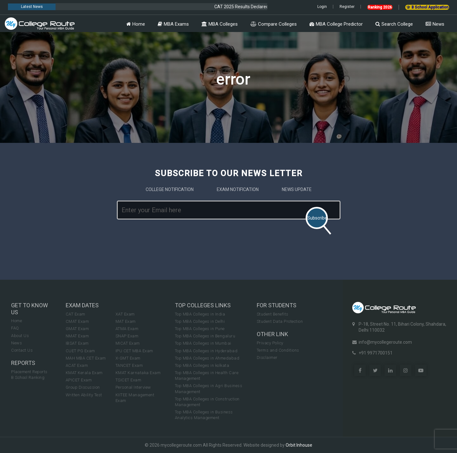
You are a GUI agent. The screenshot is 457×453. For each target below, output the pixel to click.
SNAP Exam (127, 336)
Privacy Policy (270, 343)
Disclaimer (267, 357)
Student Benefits (272, 314)
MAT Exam (126, 321)
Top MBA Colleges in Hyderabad (206, 350)
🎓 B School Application (427, 7)
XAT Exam (125, 314)
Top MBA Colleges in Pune (200, 328)
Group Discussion (83, 387)
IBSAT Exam (77, 343)
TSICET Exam (129, 380)
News (435, 24)
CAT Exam (75, 314)
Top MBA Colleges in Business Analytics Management (204, 415)
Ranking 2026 (380, 7)
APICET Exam (79, 380)
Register (347, 7)
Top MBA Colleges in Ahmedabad (207, 358)
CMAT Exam (77, 321)
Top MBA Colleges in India (200, 314)
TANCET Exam (129, 365)
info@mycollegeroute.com (385, 342)
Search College (394, 24)
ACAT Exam (77, 365)
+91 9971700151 (376, 353)
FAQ (15, 328)
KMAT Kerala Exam (84, 372)
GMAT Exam (77, 328)
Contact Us (22, 350)
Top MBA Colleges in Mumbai (203, 343)
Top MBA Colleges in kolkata (202, 365)
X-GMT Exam (128, 358)
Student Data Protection (280, 321)
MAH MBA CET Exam (86, 358)
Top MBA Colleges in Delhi (200, 321)
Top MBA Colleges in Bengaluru (205, 336)
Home (135, 24)
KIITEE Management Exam (135, 397)
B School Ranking (27, 377)
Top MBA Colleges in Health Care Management (207, 375)
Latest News (32, 6)
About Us (20, 335)
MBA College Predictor (336, 24)
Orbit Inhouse (299, 445)
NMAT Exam (77, 336)
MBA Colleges (220, 24)
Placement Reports (29, 371)
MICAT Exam (128, 343)
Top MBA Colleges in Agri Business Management (208, 388)
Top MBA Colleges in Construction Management (207, 402)
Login (322, 7)
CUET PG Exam (80, 350)
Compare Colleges (273, 24)
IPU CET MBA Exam (134, 350)
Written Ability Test (84, 394)
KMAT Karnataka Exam (138, 372)
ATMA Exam (127, 328)
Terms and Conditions (278, 350)
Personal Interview (133, 387)
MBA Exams (173, 24)
